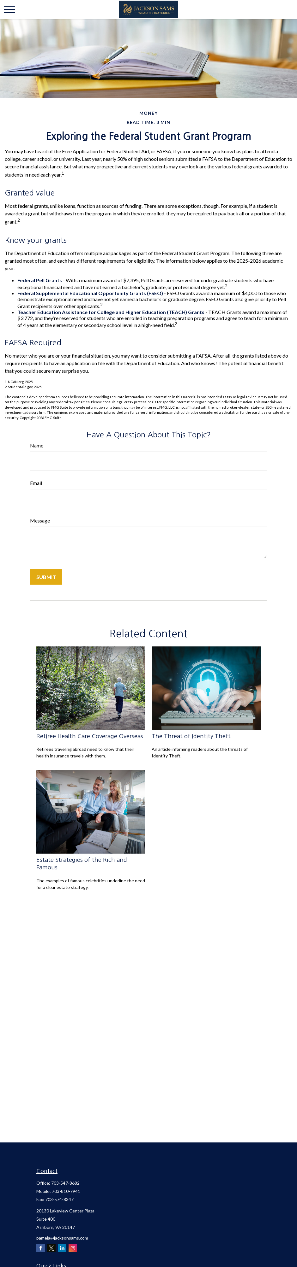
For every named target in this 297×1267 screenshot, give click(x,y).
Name (36, 445)
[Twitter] (51, 1248)
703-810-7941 (66, 1191)
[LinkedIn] (62, 1248)
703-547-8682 (65, 1183)
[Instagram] (73, 1248)
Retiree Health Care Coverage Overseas (89, 736)
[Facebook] (40, 1248)
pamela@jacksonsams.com (62, 1238)
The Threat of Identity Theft (191, 736)
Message (40, 520)
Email (36, 483)
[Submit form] (46, 577)
